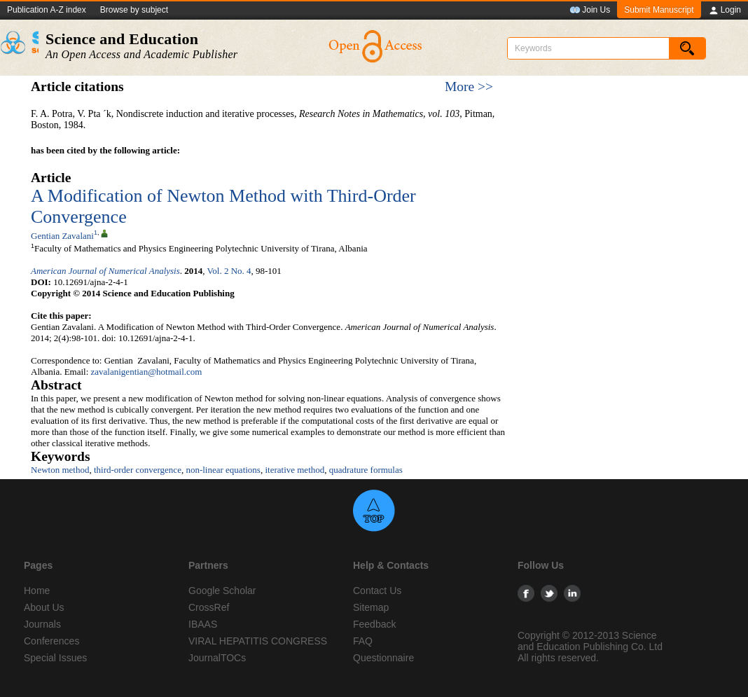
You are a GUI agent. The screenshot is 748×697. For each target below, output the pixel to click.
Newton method (60, 469)
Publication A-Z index (46, 10)
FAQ (363, 641)
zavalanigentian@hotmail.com (146, 371)
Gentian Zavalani (62, 235)
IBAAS (202, 624)
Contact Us (377, 590)
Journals (42, 624)
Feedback (374, 624)
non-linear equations (223, 469)
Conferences (51, 641)
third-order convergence (137, 469)
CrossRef (208, 607)
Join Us (589, 10)
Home (37, 590)
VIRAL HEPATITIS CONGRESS (257, 641)
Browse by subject (134, 10)
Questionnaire (383, 657)
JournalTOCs (217, 657)
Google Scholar (222, 590)
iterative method (294, 469)
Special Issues (55, 657)
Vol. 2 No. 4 (229, 270)
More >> (469, 86)
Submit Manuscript (658, 10)
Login (724, 10)
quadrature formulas (366, 469)
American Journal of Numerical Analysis (105, 270)
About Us (44, 607)
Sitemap (371, 607)
